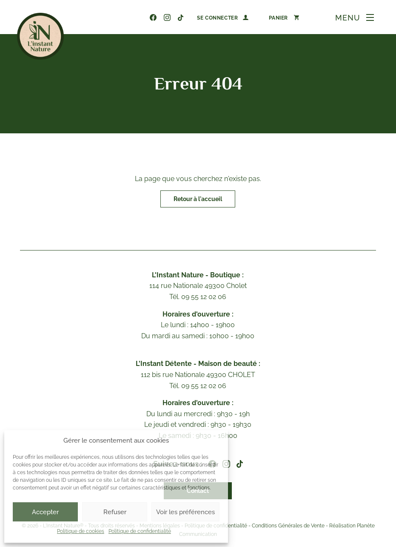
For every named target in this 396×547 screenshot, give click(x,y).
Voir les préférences (185, 512)
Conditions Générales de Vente (288, 526)
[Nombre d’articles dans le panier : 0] (283, 17)
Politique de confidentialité (139, 531)
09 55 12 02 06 (140, 17)
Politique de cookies (80, 531)
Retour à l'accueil (198, 199)
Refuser (114, 512)
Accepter (45, 512)
